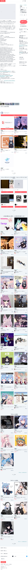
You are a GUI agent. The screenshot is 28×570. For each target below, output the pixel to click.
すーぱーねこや (6, 112)
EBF (17, 204)
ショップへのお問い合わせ (23, 65)
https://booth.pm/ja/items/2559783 (9, 80)
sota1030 (4, 204)
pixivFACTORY (21, 52)
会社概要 (2, 564)
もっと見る (14, 211)
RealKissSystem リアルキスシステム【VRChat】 (20, 131)
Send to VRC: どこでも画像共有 (5, 169)
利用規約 (5, 564)
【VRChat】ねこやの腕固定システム (5, 150)
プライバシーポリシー (22, 63)
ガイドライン (2, 565)
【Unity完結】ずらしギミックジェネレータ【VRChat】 (7, 132)
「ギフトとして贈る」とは (23, 32)
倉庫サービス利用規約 (9, 564)
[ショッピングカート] (25, 1)
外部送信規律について (3, 566)
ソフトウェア (2, 167)
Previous (1, 11)
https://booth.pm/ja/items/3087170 (5, 71)
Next (14, 11)
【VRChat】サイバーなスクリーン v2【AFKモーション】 (20, 151)
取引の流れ (21, 57)
